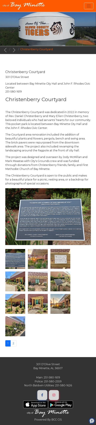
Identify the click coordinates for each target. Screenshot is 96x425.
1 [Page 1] (7, 343)
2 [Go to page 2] (13, 343)
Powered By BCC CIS (48, 419)
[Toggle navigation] (88, 6)
